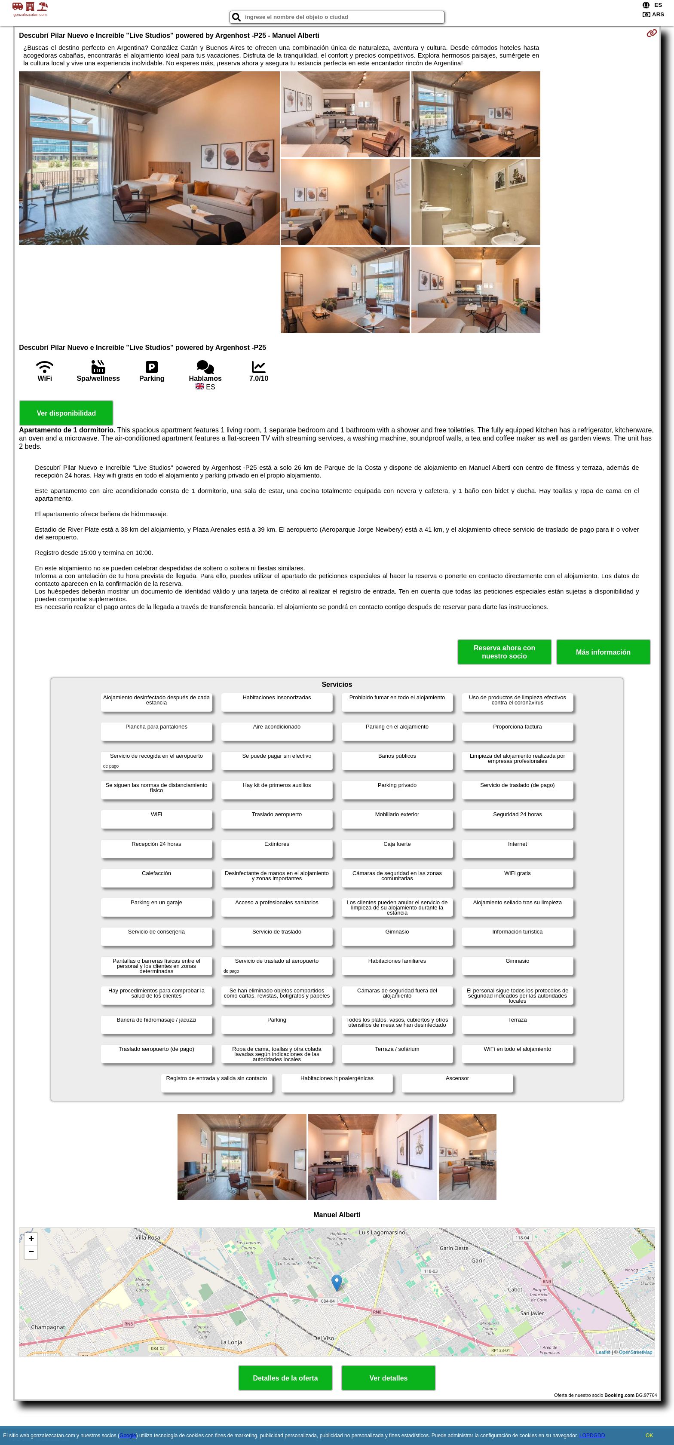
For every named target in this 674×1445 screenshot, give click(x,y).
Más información (603, 652)
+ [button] (31, 1239)
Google (127, 1436)
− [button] (31, 1252)
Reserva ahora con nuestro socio (504, 652)
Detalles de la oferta (285, 1378)
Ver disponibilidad (66, 413)
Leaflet (603, 1352)
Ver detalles (389, 1378)
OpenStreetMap (636, 1352)
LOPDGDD (592, 1436)
